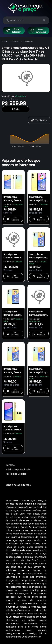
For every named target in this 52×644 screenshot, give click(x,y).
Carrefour (28, 41)
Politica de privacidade (18, 469)
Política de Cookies (16, 473)
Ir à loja (15, 109)
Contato (10, 465)
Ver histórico (39, 120)
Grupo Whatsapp (38, 30)
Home (4, 41)
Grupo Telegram (13, 30)
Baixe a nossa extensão (18, 485)
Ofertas (15, 41)
